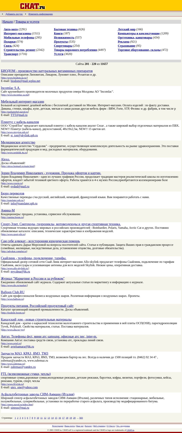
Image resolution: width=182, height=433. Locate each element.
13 (48, 417)
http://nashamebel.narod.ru (15, 111)
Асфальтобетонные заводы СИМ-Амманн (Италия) (37, 394)
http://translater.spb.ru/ (13, 200)
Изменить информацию (41, 14)
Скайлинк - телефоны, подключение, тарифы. (33, 258)
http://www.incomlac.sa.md (15, 94)
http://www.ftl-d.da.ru (12, 384)
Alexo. (5, 159)
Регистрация (57, 426)
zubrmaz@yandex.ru (23, 366)
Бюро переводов (12, 193)
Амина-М (8, 210)
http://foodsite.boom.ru (13, 312)
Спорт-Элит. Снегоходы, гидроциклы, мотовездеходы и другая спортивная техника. (61, 224)
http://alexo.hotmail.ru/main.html (18, 166)
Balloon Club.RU (13, 292)
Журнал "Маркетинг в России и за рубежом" (33, 278)
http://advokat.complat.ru (14, 251)
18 (67, 417)
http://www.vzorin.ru (12, 183)
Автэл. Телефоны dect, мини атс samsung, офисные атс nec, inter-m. (49, 336)
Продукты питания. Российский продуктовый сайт (37, 306)
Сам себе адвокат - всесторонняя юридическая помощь (40, 241)
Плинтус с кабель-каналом (20, 122)
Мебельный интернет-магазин (22, 101)
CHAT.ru (130, 430)
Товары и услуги (27, 22)
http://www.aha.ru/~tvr (13, 329)
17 (63, 417)
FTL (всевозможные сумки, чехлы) (26, 374)
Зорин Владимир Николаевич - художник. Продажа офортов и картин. (51, 173)
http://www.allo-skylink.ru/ (15, 268)
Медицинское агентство (18, 142)
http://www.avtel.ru (11, 343)
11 (41, 417)
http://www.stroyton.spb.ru (15, 132)
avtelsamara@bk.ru (22, 346)
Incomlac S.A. (10, 88)
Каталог (88, 426)
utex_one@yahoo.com (24, 387)
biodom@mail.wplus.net (25, 80)
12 (45, 417)
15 (56, 417)
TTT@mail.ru (19, 115)
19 (70, 417)
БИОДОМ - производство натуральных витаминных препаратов (47, 71)
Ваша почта (70, 426)
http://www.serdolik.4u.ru (14, 152)
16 (60, 417)
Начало (7, 22)
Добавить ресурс (14, 14)
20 (74, 417)
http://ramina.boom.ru (12, 217)
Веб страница (99, 426)
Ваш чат (79, 426)
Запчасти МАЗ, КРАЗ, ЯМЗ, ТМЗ (24, 353)
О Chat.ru (111, 426)
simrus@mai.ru (20, 407)
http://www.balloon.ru (12, 299)
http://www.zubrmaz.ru (13, 363)
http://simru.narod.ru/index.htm (17, 404)
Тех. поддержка (123, 426)
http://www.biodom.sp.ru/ (14, 77)
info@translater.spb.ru (24, 203)
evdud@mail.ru (20, 186)
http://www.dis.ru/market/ (14, 285)
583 (81, 417)
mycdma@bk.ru (20, 271)
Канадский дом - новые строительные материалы (36, 319)
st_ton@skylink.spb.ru (24, 135)
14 (52, 417)
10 (38, 417)
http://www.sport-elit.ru (13, 234)
